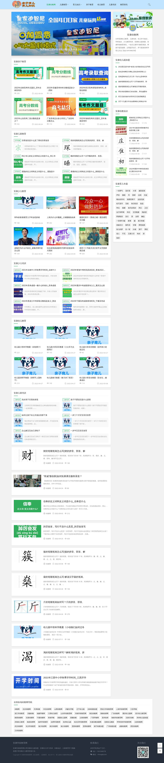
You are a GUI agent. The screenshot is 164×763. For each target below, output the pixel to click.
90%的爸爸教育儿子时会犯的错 (27, 217)
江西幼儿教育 (53, 713)
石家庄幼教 (130, 718)
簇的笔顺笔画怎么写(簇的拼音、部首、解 (64, 551)
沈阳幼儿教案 (109, 722)
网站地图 (70, 755)
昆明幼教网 (87, 726)
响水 (138, 233)
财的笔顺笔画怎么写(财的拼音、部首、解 (64, 451)
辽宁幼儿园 (81, 709)
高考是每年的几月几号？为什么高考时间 (132, 76)
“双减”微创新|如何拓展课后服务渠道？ (62, 476)
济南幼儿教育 (19, 722)
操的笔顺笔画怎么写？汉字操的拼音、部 (132, 81)
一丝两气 (119, 191)
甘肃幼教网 (30, 718)
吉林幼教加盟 (92, 709)
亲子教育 (89, 4)
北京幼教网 (27, 709)
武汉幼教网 (19, 726)
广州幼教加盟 (111, 726)
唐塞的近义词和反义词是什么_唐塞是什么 (87, 171)
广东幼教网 (115, 713)
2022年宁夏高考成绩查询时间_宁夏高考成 (88, 301)
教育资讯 (124, 4)
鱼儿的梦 (119, 229)
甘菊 (134, 225)
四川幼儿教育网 (140, 713)
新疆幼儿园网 (62, 718)
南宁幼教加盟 (99, 726)
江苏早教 (134, 709)
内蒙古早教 (69, 709)
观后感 (82, 198)
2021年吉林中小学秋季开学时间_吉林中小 (39, 270)
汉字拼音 (17, 156)
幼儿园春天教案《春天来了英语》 (60, 378)
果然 (146, 229)
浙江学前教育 (19, 713)
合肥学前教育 (55, 722)
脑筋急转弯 (51, 198)
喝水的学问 (120, 199)
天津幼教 (37, 709)
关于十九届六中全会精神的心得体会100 (132, 101)
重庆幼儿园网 (127, 713)
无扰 (127, 203)
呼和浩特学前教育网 (124, 722)
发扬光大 (119, 225)
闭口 (140, 208)
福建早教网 (41, 713)
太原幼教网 (138, 722)
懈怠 (143, 216)
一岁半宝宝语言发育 (79, 431)
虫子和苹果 (120, 212)
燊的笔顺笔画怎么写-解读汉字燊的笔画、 (64, 577)
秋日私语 (134, 203)
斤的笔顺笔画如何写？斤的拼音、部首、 (63, 602)
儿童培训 (112, 4)
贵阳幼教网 (76, 726)
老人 (118, 233)
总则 (139, 195)
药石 (128, 212)
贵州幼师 (105, 718)
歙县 (142, 203)
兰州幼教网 (19, 730)
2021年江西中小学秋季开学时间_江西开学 (64, 677)
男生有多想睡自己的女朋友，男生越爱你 (132, 91)
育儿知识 (76, 4)
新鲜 (134, 195)
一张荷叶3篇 (120, 221)
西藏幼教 (73, 718)
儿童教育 (63, 4)
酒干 (140, 229)
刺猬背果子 (131, 199)
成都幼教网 (123, 726)
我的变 (144, 212)
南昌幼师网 (31, 722)
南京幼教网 (54, 726)
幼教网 (17, 709)
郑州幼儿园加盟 (142, 718)
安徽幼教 (30, 713)
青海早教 (51, 718)
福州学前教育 (43, 722)
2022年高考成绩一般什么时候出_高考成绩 (39, 285)
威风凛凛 (142, 191)
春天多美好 (132, 208)
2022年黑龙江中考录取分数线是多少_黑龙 (39, 301)
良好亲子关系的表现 (30, 400)
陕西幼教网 (19, 718)
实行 (127, 216)
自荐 (137, 216)
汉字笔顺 (17, 140)
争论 (118, 208)
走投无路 (141, 199)
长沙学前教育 (30, 726)
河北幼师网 (47, 709)
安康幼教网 (51, 4)
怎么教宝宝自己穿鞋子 (31, 431)
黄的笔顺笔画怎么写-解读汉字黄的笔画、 (133, 86)
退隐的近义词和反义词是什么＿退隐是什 (38, 171)
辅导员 (127, 225)
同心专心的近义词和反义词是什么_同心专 (39, 156)
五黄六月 (131, 233)
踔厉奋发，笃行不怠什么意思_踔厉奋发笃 (64, 526)
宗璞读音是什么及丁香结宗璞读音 (35, 140)
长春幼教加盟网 (95, 722)
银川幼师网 (42, 726)
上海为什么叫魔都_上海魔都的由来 (61, 217)
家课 (129, 221)
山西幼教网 (58, 709)
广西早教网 (95, 718)
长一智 (127, 229)
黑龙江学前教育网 (106, 709)
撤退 (123, 195)
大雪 (134, 191)
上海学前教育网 (121, 709)
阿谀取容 (119, 216)
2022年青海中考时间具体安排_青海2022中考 (89, 270)
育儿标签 (59, 755)
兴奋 (145, 195)
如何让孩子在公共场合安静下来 (34, 415)
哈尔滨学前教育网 (80, 722)
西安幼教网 (134, 726)
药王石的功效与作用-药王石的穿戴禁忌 (132, 96)
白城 (134, 229)
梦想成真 (142, 225)
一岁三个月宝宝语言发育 (81, 415)
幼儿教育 (101, 4)
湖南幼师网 (104, 713)
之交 (146, 208)
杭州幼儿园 (67, 722)
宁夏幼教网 (41, 718)
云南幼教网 (84, 718)
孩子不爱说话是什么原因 (81, 400)
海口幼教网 (65, 726)
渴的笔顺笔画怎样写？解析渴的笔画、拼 (63, 652)
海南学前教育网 (117, 718)
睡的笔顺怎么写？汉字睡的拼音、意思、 (87, 156)
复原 (118, 238)
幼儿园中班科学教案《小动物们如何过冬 (63, 627)
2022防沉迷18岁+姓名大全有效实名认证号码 (134, 67)
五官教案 (136, 212)
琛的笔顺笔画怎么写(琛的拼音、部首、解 (87, 140)
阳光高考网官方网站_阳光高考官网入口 (132, 72)
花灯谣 (127, 191)
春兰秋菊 (141, 221)
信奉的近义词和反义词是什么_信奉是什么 (64, 501)
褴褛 (123, 208)
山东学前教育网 (66, 713)
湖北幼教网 (93, 713)
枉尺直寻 (119, 203)
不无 (123, 233)
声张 (118, 195)
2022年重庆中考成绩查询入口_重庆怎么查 (88, 285)
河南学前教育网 (80, 713)
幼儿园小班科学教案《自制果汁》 (28, 347)
